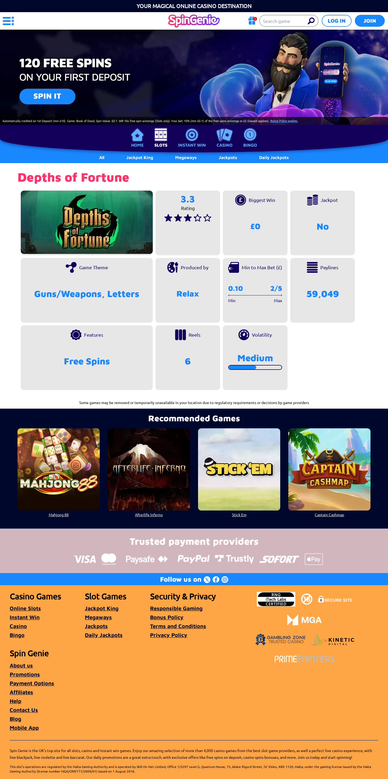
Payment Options (32, 683)
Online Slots (25, 608)
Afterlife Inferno (149, 514)
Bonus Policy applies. (284, 121)
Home (137, 145)
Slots (160, 145)
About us (21, 665)
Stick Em (239, 514)
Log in (337, 21)
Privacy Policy (168, 635)
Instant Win (192, 145)
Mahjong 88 (59, 514)
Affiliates (21, 692)
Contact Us (24, 710)
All (101, 157)
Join (369, 21)
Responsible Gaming (176, 608)
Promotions (25, 674)
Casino (225, 145)
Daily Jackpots (104, 635)
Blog (15, 719)
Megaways (98, 617)
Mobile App (24, 728)
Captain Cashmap (329, 514)
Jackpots (96, 626)
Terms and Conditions (178, 626)
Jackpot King (102, 608)
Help (15, 701)
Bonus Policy (166, 617)
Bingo (250, 145)
